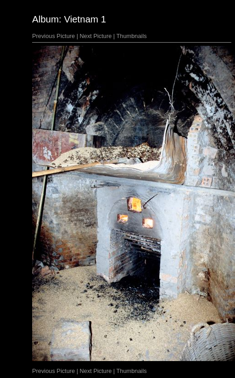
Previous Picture (53, 36)
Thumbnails (132, 36)
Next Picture (96, 36)
